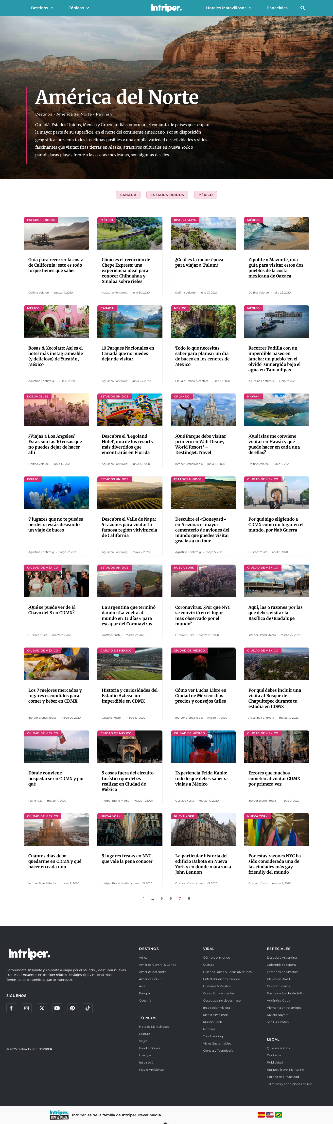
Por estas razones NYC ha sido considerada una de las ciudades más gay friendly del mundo (274, 864)
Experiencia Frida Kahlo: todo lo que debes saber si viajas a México (201, 778)
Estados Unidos (167, 195)
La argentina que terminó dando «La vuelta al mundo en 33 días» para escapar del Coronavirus (129, 615)
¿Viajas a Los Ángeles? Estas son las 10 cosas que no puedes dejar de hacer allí (55, 444)
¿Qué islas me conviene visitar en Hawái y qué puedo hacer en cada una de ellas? (274, 444)
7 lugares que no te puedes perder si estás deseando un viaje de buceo (55, 524)
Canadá (128, 195)
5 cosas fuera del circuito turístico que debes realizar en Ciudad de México (128, 781)
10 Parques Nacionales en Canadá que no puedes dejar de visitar (128, 353)
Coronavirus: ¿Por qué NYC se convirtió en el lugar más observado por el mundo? (202, 615)
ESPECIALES (278, 949)
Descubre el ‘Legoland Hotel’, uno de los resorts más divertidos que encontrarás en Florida (127, 444)
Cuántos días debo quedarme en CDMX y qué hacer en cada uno (54, 861)
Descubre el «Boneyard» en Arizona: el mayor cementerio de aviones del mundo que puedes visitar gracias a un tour (202, 530)
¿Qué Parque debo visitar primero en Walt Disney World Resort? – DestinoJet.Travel (200, 444)
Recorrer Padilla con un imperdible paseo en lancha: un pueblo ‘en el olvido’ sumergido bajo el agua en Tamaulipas (274, 359)
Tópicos (79, 8)
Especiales (277, 7)
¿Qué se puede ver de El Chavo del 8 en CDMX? (52, 610)
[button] (303, 8)
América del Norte (74, 114)
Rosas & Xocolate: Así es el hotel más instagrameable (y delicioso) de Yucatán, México (55, 356)
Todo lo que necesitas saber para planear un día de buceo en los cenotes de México (202, 356)
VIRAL (208, 949)
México (205, 195)
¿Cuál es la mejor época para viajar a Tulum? (199, 262)
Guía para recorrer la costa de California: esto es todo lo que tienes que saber (56, 265)
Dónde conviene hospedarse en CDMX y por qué (56, 778)
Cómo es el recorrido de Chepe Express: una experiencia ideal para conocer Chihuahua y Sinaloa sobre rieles (126, 270)
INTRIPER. (45, 1049)
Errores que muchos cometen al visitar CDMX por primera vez (274, 778)
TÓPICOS (148, 1018)
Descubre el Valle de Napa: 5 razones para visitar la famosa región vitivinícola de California (129, 527)
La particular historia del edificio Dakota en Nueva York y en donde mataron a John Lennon (203, 864)
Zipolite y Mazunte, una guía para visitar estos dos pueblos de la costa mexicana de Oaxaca (275, 268)
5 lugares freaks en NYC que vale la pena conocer (127, 858)
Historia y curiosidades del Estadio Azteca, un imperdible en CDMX (130, 696)
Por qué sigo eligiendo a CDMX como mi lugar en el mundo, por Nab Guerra (276, 524)
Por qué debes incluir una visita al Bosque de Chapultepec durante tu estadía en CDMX (274, 698)
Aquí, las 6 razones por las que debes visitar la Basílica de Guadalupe (275, 613)
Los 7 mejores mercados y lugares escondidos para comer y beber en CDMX (55, 696)
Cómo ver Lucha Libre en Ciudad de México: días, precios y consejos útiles (201, 696)
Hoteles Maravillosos (228, 8)
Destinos (42, 8)
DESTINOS (149, 949)
